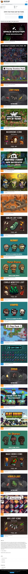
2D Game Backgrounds (7, 42)
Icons (5, 493)
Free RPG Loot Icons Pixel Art (8, 535)
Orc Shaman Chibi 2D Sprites (8, 449)
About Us (3, 568)
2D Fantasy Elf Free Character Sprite (9, 191)
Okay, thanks (12, 572)
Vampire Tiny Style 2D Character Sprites (10, 320)
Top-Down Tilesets (7, 128)
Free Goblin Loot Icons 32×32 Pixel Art (9, 234)
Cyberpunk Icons (7, 364)
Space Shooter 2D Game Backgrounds (9, 41)
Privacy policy (16, 572)
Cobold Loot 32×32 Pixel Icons (8, 299)
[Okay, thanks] (26, 571)
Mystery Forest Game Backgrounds (9, 170)
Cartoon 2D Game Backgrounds (8, 171)
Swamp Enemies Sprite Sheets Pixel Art (9, 84)
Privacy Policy (3, 562)
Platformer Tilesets (7, 407)
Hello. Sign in (3, 7)
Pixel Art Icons (6, 149)
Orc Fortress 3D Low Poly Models (9, 213)
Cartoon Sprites (6, 278)
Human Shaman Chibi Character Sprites (9, 277)
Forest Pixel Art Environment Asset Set (9, 406)
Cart (15, 7)
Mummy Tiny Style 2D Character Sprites (9, 256)
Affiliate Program (4, 567)
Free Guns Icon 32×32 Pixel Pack (8, 363)
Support (16, 6)
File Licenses (3, 559)
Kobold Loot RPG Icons (7, 492)
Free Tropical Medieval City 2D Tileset (9, 127)
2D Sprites (6, 192)
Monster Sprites (6, 85)
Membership (3, 6)
